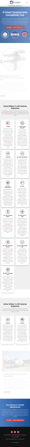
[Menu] (27, 2)
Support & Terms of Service (16, 434)
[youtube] (18, 432)
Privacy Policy (9, 434)
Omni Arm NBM (8, 112)
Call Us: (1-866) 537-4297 (18, 27)
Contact (22, 434)
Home (5, 434)
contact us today (7, 415)
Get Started (9, 27)
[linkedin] (15, 432)
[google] (12, 432)
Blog (25, 434)
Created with (15, 442)
